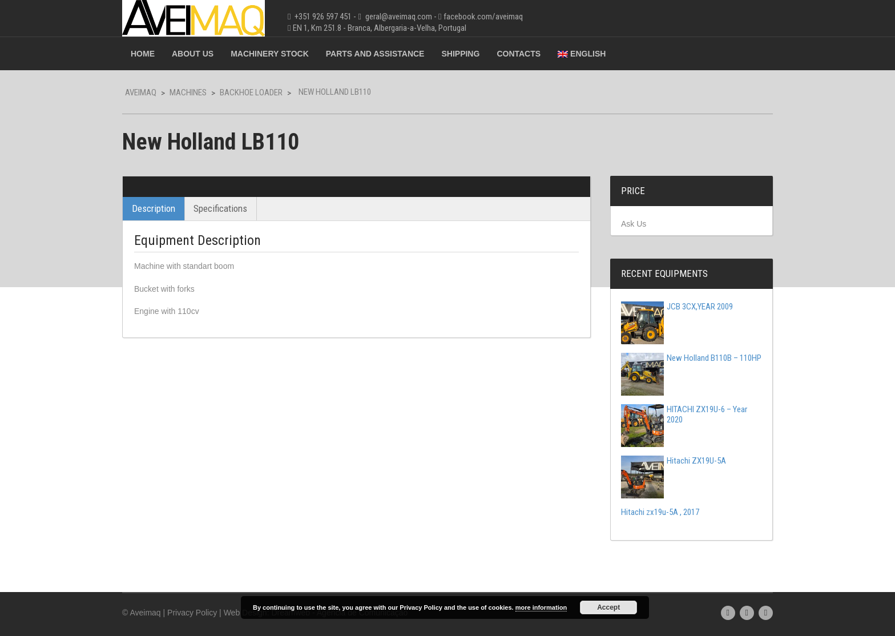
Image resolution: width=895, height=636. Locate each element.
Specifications (220, 208)
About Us (192, 53)
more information (541, 607)
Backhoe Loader (251, 92)
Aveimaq (140, 92)
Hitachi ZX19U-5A (673, 461)
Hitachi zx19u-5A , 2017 (660, 512)
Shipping (460, 53)
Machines (188, 92)
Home (143, 53)
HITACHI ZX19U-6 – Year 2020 (684, 414)
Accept (608, 607)
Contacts (519, 53)
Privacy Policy (192, 612)
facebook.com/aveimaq (483, 16)
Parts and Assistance (375, 53)
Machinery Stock (270, 53)
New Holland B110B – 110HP (691, 358)
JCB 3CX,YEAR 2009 (677, 306)
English (582, 53)
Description (153, 208)
